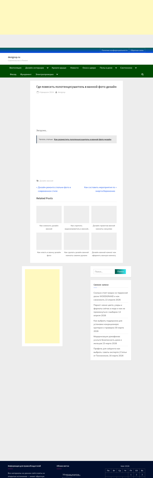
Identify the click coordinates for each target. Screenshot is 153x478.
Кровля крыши (59, 68)
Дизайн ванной (46, 181)
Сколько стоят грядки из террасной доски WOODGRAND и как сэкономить (111, 296)
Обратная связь (137, 50)
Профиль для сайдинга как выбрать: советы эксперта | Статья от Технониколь (110, 352)
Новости (74, 68)
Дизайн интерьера (34, 68)
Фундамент (26, 74)
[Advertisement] (74, 17)
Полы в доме (106, 68)
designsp (61, 92)
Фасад (13, 74)
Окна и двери (89, 68)
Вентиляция (15, 68)
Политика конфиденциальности (115, 50)
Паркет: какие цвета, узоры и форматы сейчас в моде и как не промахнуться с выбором (109, 308)
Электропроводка (45, 74)
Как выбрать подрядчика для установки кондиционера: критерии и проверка (108, 324)
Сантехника (126, 68)
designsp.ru (14, 57)
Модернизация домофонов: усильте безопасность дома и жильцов (108, 340)
